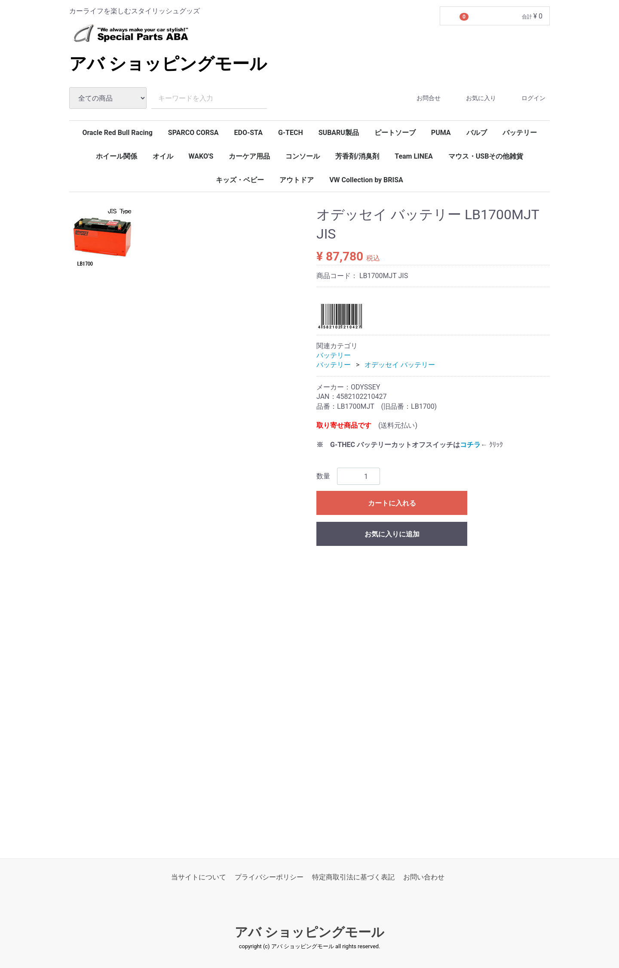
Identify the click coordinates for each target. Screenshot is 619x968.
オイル (163, 156)
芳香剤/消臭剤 (357, 156)
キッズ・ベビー (240, 180)
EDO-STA (248, 133)
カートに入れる (392, 503)
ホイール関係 (116, 156)
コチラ (470, 445)
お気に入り (473, 98)
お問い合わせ (423, 877)
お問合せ (421, 98)
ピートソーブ (395, 133)
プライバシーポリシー (269, 877)
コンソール (302, 156)
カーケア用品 (249, 156)
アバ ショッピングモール (168, 64)
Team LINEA (414, 156)
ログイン (525, 98)
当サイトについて (198, 877)
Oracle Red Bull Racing (117, 133)
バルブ (476, 133)
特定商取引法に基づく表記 (353, 877)
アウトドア (296, 180)
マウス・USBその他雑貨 (486, 156)
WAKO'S (201, 156)
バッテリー (520, 133)
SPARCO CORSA (193, 133)
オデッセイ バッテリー (400, 365)
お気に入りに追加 (392, 534)
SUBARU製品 (339, 133)
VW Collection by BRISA (366, 180)
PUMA (441, 133)
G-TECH (290, 133)
